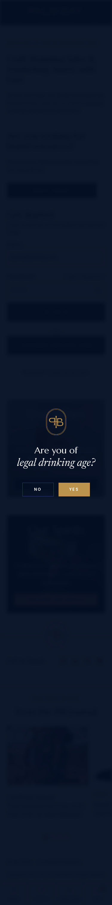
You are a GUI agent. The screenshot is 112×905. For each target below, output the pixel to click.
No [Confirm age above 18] (38, 489)
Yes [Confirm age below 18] (74, 489)
